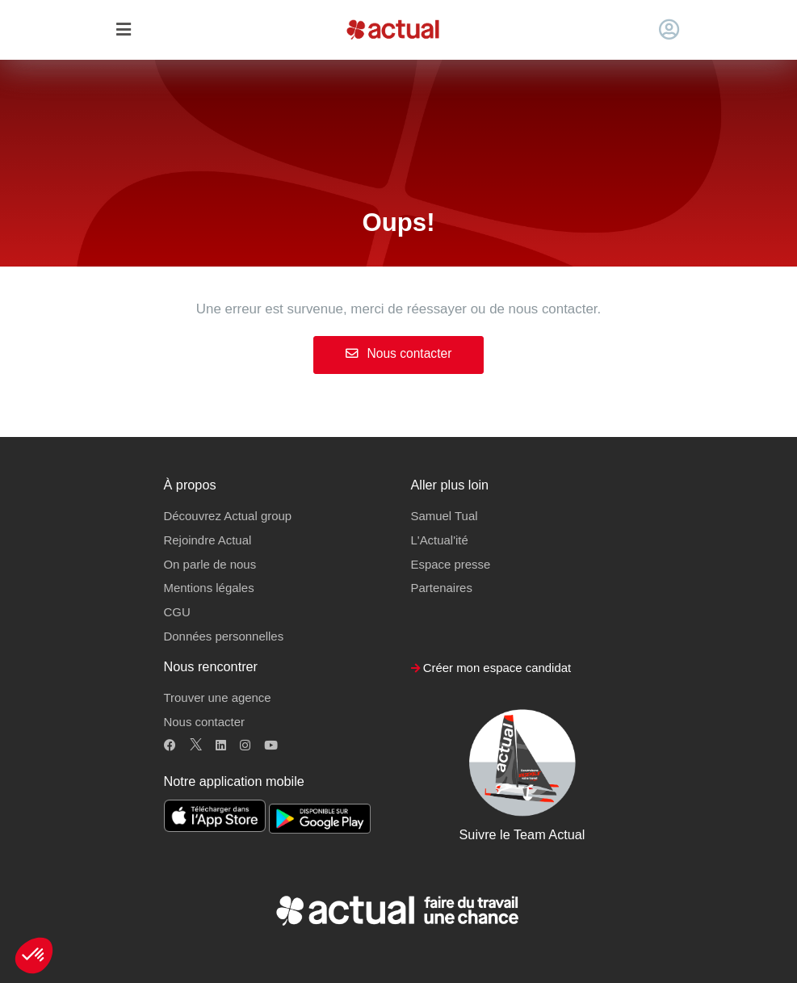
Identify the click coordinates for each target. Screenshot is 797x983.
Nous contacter (399, 353)
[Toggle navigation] (124, 30)
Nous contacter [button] (204, 722)
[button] (34, 955)
